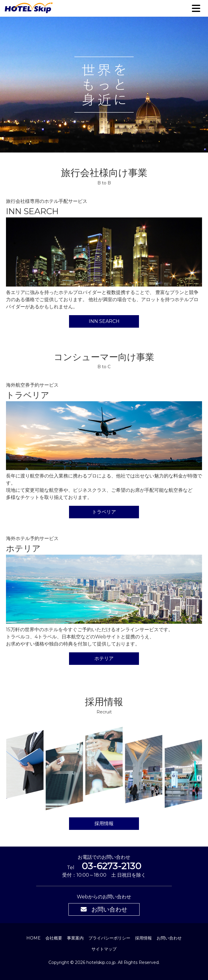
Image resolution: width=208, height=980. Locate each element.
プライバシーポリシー (109, 938)
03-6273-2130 (111, 866)
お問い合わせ (104, 909)
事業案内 (75, 938)
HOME (33, 938)
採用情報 (104, 823)
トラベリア (104, 512)
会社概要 (53, 938)
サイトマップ (104, 949)
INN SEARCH (104, 321)
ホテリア (104, 658)
